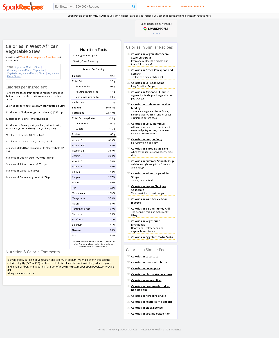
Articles (156, 33)
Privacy (113, 329)
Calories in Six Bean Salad (147, 82)
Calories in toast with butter (150, 262)
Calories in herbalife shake (148, 295)
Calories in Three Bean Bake (149, 148)
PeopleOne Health (151, 329)
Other (37, 67)
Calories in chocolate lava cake (151, 274)
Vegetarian (38, 70)
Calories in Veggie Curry (146, 139)
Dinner (42, 73)
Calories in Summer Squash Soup (152, 161)
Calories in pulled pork (145, 268)
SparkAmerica (173, 329)
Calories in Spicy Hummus (148, 123)
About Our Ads (128, 329)
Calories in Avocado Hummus (150, 92)
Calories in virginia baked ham (150, 313)
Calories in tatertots (144, 256)
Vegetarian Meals (23, 67)
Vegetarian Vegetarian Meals (21, 73)
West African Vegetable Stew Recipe (39, 57)
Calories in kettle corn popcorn (151, 301)
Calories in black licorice (147, 307)
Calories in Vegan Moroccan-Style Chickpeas (150, 55)
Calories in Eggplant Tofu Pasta (152, 237)
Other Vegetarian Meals (19, 70)
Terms (101, 329)
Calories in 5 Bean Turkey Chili (150, 208)
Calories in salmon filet (146, 280)
